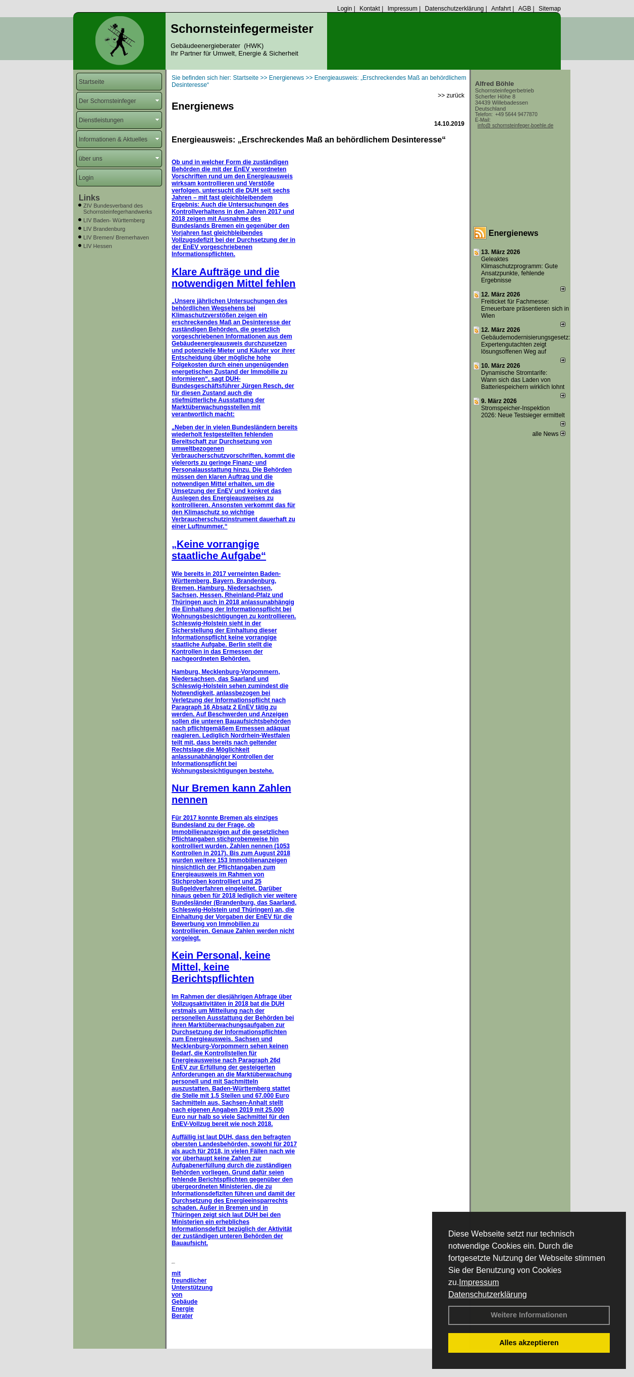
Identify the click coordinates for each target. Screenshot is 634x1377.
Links (89, 197)
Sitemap (550, 8)
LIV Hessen (97, 246)
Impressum (479, 1282)
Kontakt (369, 8)
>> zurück (451, 95)
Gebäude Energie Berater (184, 1308)
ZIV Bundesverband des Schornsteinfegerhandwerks (117, 209)
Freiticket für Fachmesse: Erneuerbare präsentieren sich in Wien (525, 308)
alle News (548, 433)
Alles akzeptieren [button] (529, 1343)
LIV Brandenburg (104, 229)
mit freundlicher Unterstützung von (192, 1284)
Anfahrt (501, 8)
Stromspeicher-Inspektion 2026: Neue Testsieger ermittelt (523, 412)
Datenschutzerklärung (487, 1294)
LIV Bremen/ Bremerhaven (116, 237)
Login (344, 8)
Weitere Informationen (529, 1315)
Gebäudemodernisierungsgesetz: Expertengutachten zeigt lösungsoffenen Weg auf (525, 344)
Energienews (514, 233)
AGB (524, 8)
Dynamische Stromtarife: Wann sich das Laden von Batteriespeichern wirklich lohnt (522, 379)
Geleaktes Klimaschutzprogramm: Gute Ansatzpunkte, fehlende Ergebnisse (519, 270)
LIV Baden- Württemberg (114, 220)
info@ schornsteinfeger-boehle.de (515, 125)
